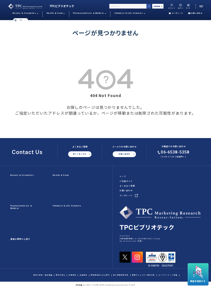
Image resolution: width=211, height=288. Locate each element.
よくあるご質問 (127, 185)
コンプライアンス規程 (167, 275)
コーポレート (176, 13)
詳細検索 (158, 6)
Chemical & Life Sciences (67, 205)
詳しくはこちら (80, 154)
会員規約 (83, 275)
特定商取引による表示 (100, 275)
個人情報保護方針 (121, 275)
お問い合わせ (195, 13)
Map (157, 239)
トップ (123, 176)
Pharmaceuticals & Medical (21, 206)
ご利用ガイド (126, 181)
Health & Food (61, 175)
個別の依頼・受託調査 (42, 275)
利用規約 (72, 275)
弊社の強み (60, 275)
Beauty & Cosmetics (22, 175)
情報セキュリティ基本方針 (143, 275)
